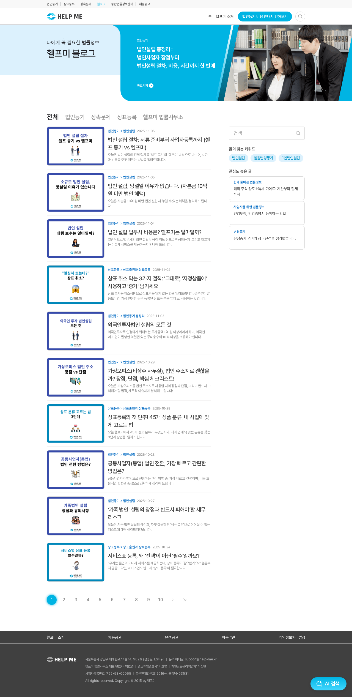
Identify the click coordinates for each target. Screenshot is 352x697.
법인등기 (52, 4)
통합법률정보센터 (122, 4)
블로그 (101, 4)
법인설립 (238, 158)
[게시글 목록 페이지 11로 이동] (185, 600)
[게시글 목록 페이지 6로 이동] (112, 600)
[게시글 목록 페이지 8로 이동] (136, 600)
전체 (53, 117)
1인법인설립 (291, 158)
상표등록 (69, 4)
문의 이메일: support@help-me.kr (192, 659)
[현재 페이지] (52, 600)
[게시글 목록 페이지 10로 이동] (161, 600)
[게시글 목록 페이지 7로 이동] (124, 600)
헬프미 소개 (224, 16)
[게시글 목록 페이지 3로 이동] (76, 600)
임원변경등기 (263, 158)
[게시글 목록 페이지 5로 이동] (100, 600)
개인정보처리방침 (292, 637)
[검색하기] (300, 16)
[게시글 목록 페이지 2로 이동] (64, 600)
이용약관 (228, 637)
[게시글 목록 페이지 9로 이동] (148, 600)
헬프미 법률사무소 (163, 117)
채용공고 (144, 4)
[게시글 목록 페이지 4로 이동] (88, 600)
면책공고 (171, 637)
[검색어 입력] (267, 133)
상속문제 (85, 4)
